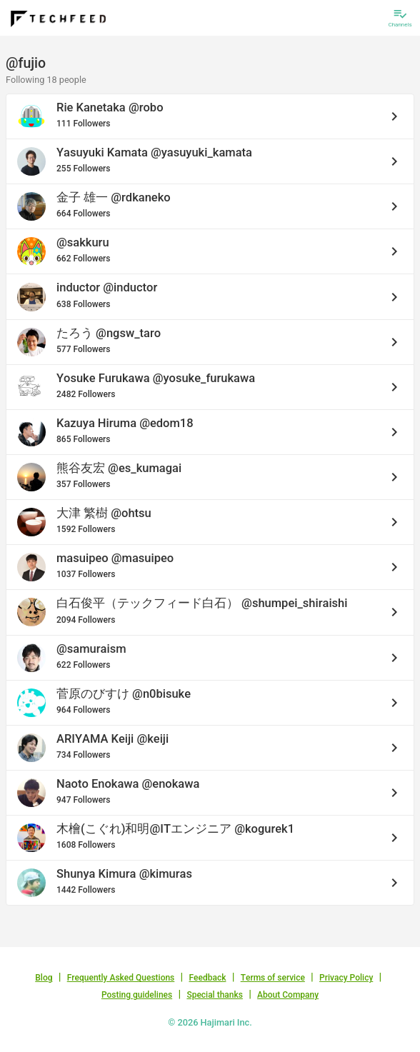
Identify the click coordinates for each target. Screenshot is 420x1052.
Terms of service (273, 978)
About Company (288, 995)
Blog (43, 978)
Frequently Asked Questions (121, 978)
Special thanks (214, 995)
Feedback (207, 978)
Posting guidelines (136, 995)
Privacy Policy (346, 978)
